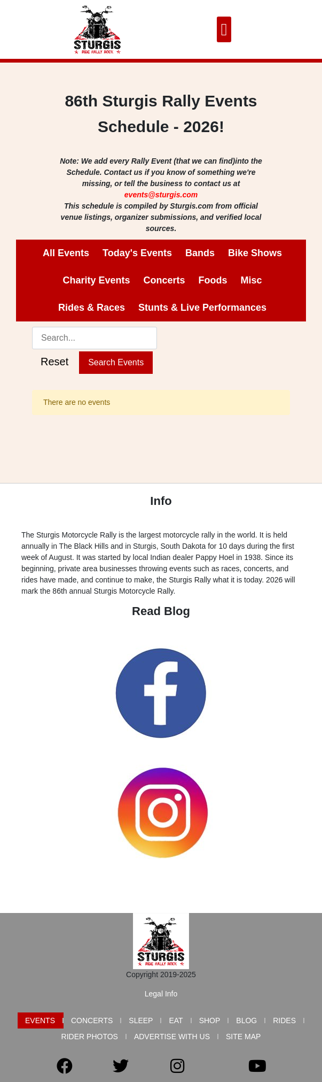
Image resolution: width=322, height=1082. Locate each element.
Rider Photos (89, 1036)
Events (40, 1020)
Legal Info (161, 993)
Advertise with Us (172, 1036)
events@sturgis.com (161, 194)
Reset (54, 361)
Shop (210, 1020)
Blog (246, 1020)
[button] (224, 29)
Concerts (92, 1020)
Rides (284, 1020)
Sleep (141, 1020)
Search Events (116, 362)
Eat (176, 1020)
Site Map (243, 1036)
